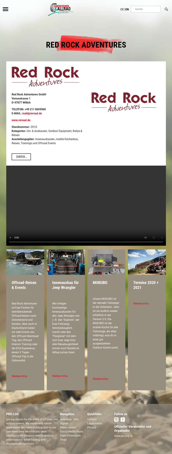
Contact (91, 419)
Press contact (68, 427)
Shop (63, 439)
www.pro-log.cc (123, 436)
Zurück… (21, 156)
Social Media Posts (71, 431)
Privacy (91, 427)
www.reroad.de (21, 120)
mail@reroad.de (32, 113)
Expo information (70, 435)
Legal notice (94, 423)
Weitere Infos (19, 376)
